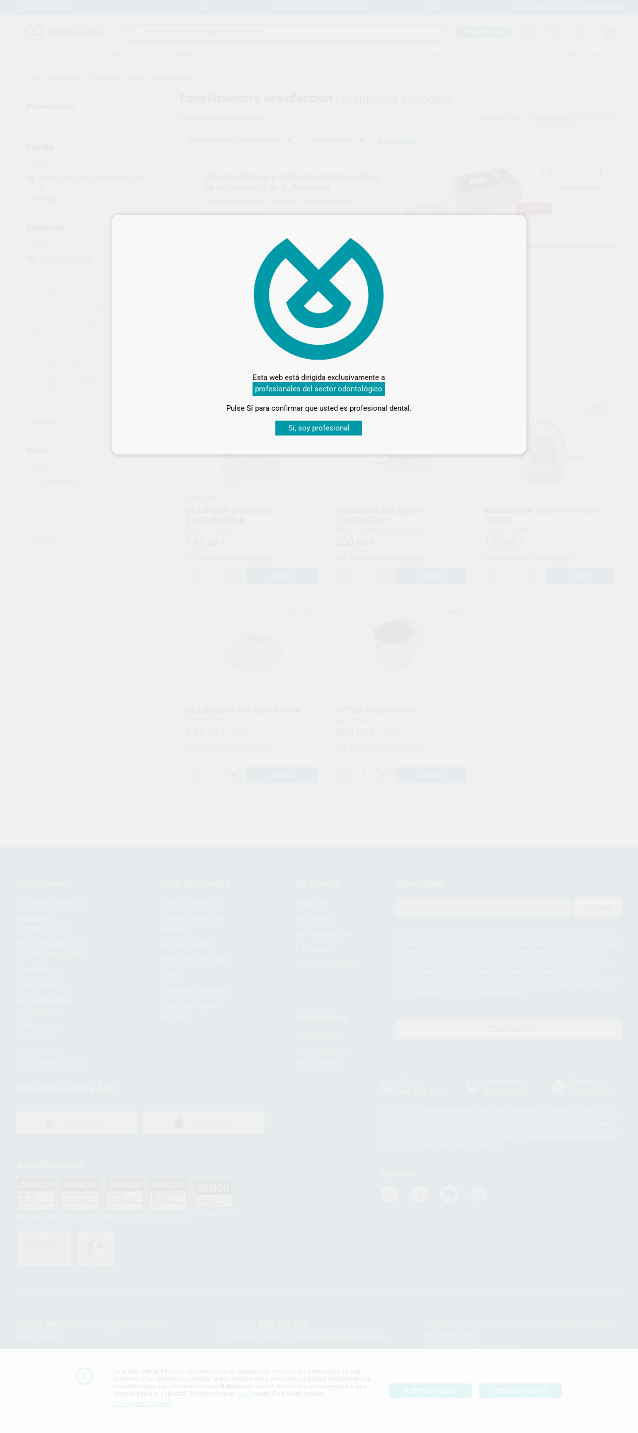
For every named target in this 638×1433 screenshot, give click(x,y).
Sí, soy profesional (319, 428)
